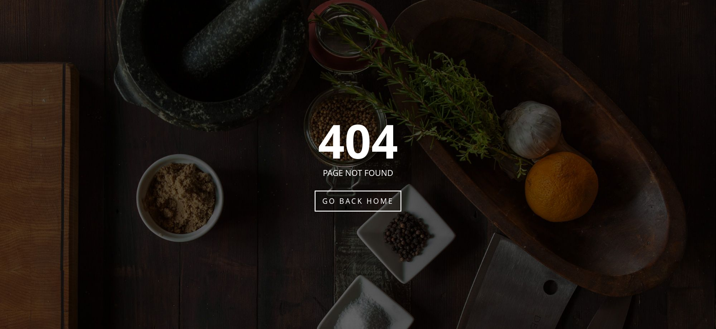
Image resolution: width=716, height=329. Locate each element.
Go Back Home (358, 201)
